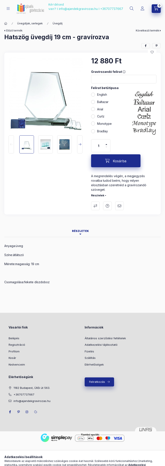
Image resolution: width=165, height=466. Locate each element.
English (102, 94)
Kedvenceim (17, 364)
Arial (100, 109)
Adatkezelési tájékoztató (101, 344)
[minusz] (106, 147)
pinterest (18, 412)
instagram (27, 412)
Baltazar (102, 102)
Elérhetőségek (94, 364)
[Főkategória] (5, 23)
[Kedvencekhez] (152, 52)
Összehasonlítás (95, 206)
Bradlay (102, 131)
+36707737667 (111, 9)
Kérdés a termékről (107, 206)
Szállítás (90, 358)
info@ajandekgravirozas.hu (78, 9)
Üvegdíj (58, 23)
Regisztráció (17, 344)
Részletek (97, 195)
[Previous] (11, 144)
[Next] (79, 144)
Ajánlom (119, 206)
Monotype (104, 123)
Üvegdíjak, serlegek (30, 23)
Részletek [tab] (80, 231)
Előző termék (14, 30)
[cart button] (156, 8)
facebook (10, 412)
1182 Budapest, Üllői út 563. (32, 387)
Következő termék (147, 30)
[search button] (131, 8)
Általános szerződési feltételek (105, 338)
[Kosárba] (116, 160)
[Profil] (142, 8)
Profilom (14, 351)
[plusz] (106, 144)
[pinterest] (156, 45)
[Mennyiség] (99, 145)
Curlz (100, 116)
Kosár (12, 358)
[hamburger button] (8, 9)
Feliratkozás (97, 381)
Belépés (14, 338)
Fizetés (89, 351)
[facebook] (145, 45)
